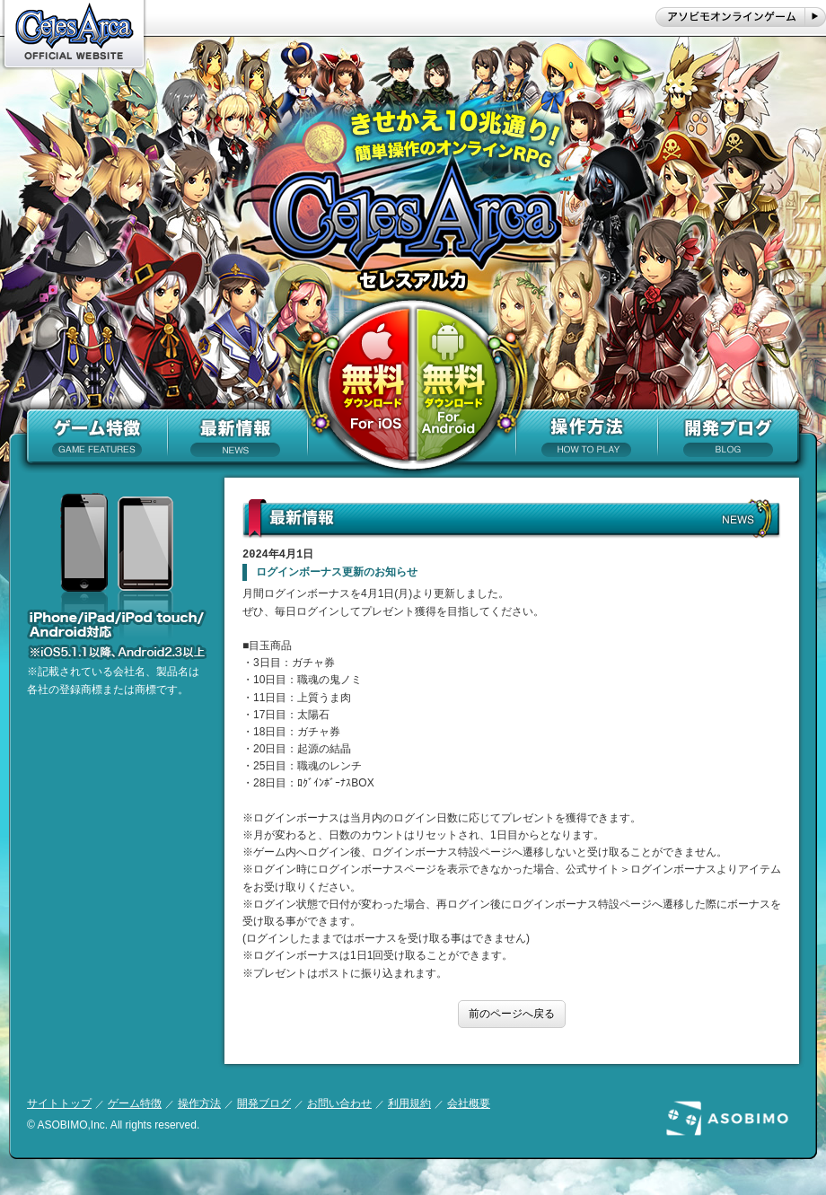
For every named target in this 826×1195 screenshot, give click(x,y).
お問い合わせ (339, 1103)
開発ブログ (264, 1103)
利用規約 (409, 1103)
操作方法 (199, 1103)
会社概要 (468, 1103)
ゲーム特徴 (135, 1103)
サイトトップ (59, 1103)
